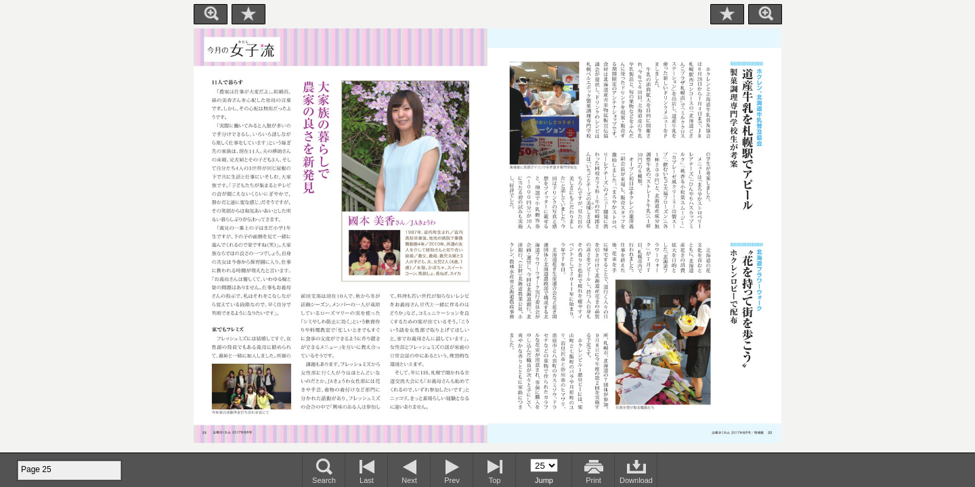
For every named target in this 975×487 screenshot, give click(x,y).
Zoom (211, 14)
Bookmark (248, 14)
